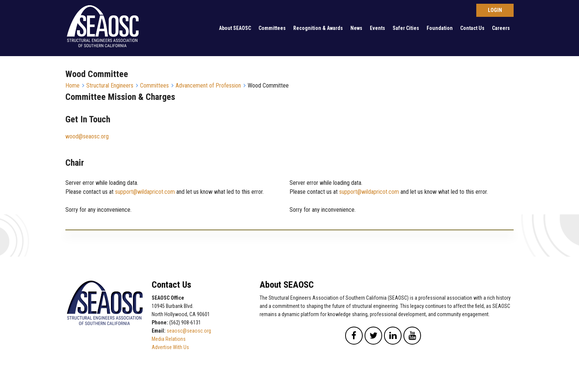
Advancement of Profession (208, 85)
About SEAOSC (235, 28)
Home (72, 85)
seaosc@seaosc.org (189, 331)
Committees (272, 28)
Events (377, 28)
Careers (501, 28)
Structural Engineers (109, 85)
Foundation (440, 28)
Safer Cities (406, 28)
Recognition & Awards (318, 28)
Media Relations (169, 339)
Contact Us (472, 28)
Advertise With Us (170, 347)
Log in (495, 10)
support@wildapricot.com (145, 191)
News (356, 28)
